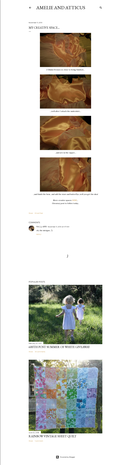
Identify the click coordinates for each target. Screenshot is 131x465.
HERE (74, 200)
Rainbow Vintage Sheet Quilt (52, 436)
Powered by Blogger (65, 457)
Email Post (39, 213)
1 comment (39, 441)
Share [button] (31, 213)
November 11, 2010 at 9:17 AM (58, 227)
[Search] (100, 7)
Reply (38, 234)
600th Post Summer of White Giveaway (59, 347)
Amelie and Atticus (60, 8)
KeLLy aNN (41, 226)
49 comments (40, 352)
